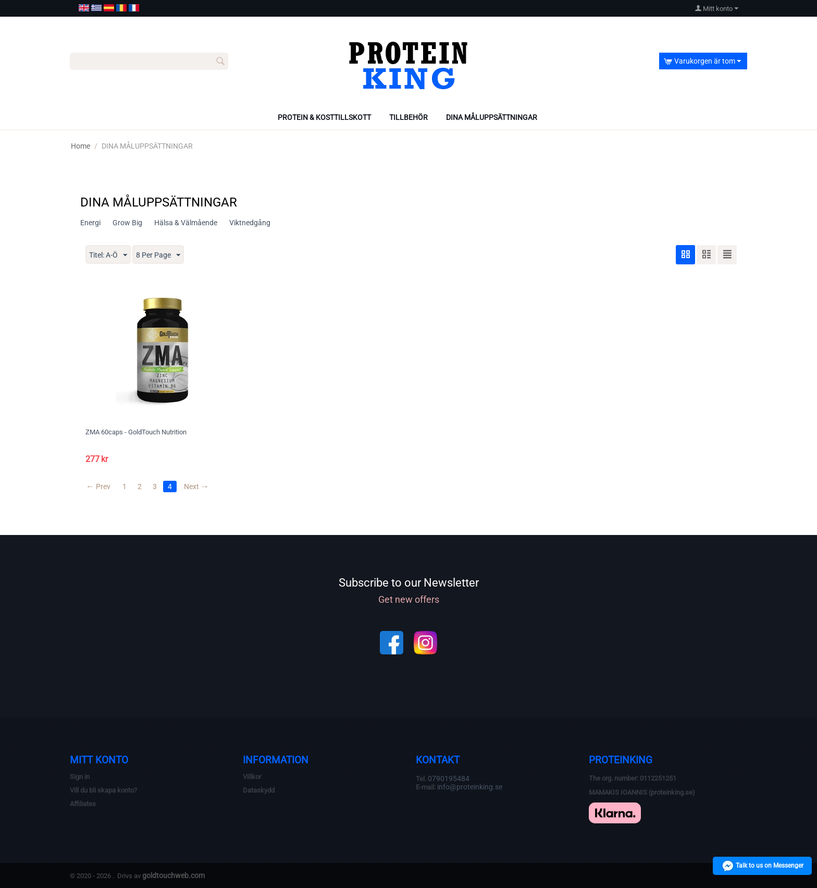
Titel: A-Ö (108, 255)
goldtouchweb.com (173, 875)
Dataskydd (259, 790)
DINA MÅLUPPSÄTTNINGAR (491, 117)
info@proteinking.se (469, 787)
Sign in (80, 777)
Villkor (252, 777)
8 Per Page (158, 255)
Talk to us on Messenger (762, 865)
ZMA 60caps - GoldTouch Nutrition (136, 432)
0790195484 (448, 778)
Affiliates (83, 804)
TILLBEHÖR (408, 117)
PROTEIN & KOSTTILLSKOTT (324, 117)
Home (80, 146)
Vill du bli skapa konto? (103, 790)
